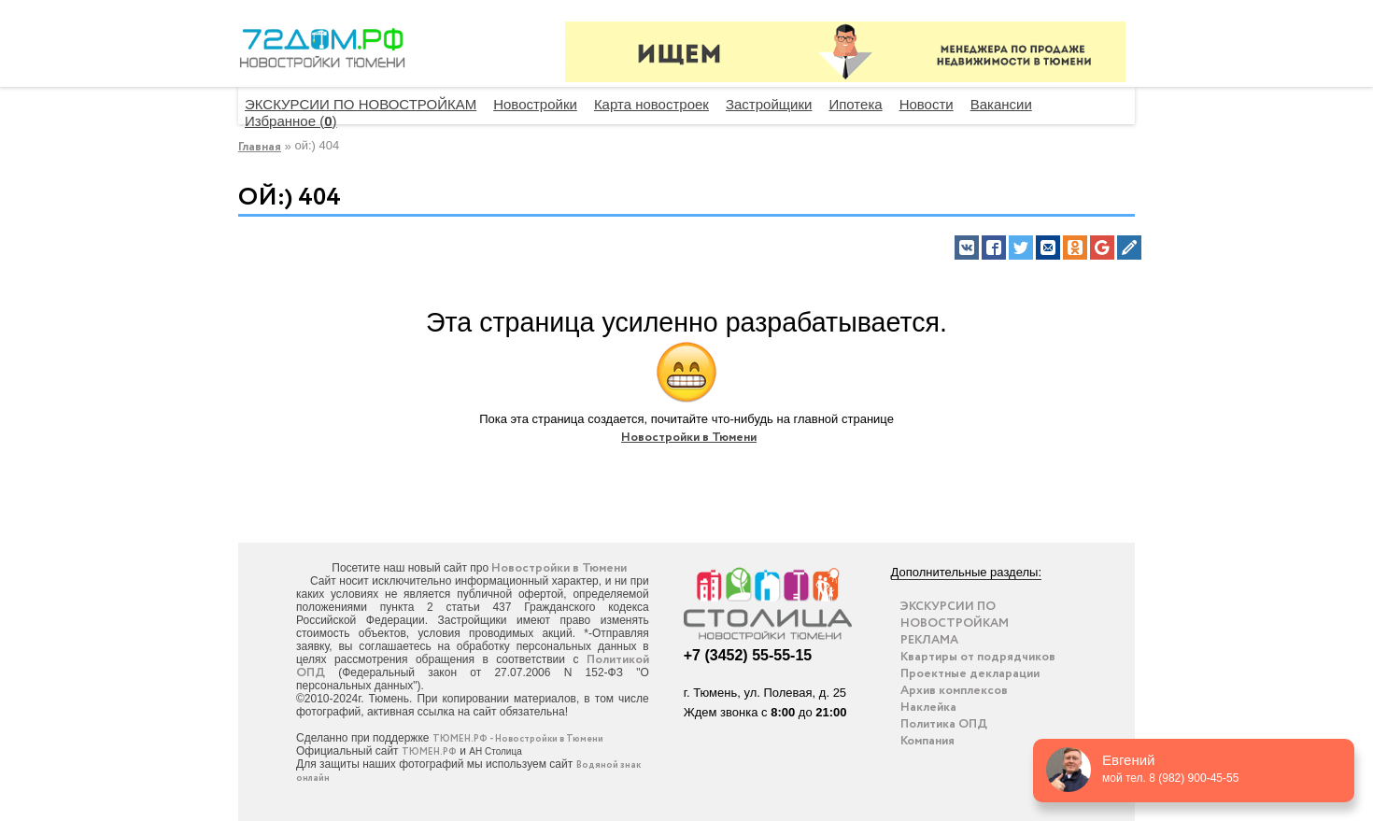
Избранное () (291, 121)
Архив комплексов (954, 691)
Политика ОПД (943, 724)
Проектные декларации (970, 674)
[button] (967, 247)
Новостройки (535, 104)
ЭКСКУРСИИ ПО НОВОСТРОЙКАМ (360, 104)
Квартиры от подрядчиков (977, 657)
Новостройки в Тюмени (689, 438)
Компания (927, 741)
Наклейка (928, 707)
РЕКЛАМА (929, 640)
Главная (259, 147)
